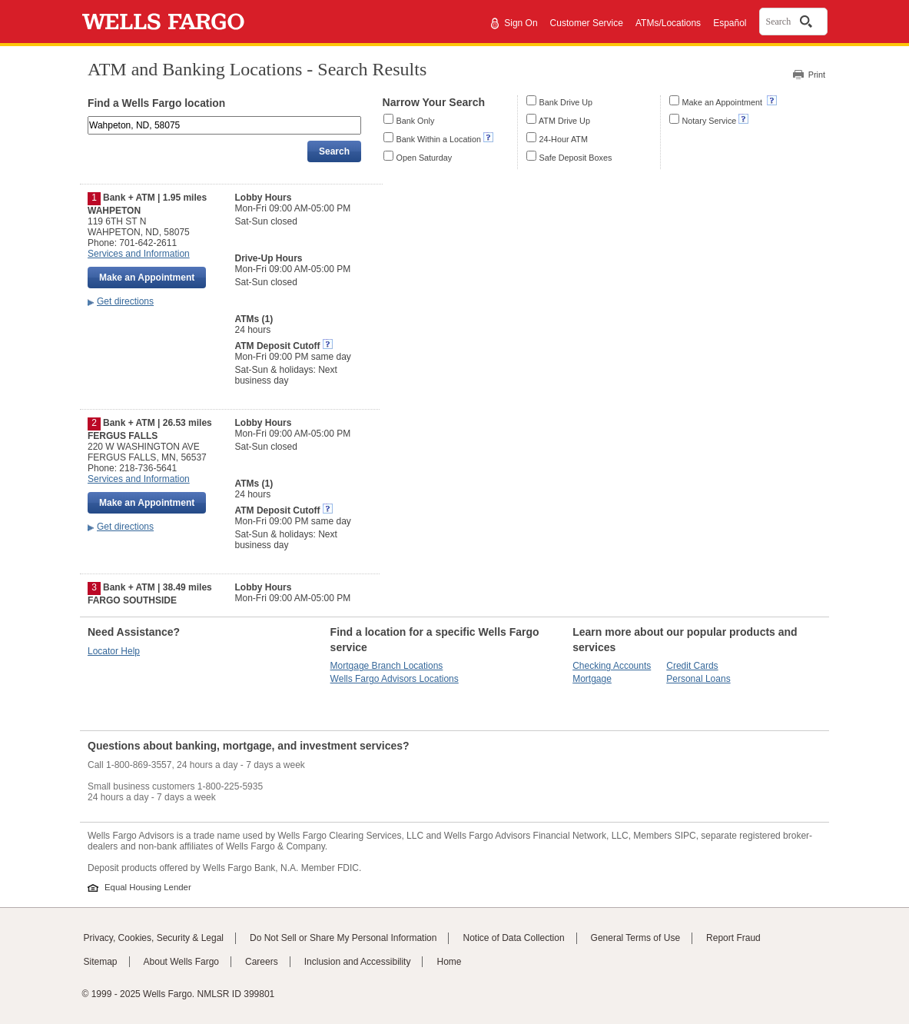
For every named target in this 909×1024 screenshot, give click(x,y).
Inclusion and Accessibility (357, 961)
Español (729, 23)
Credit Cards (692, 665)
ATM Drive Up (564, 120)
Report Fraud (733, 938)
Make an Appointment (723, 102)
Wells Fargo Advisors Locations (394, 678)
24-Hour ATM (563, 139)
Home (448, 961)
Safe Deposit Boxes (575, 157)
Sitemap (101, 961)
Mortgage (592, 678)
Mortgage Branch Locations (386, 665)
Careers (261, 961)
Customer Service (586, 23)
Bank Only (415, 120)
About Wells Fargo (182, 961)
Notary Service (709, 120)
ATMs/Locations (668, 23)
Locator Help (114, 651)
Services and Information (139, 253)
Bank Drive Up (566, 102)
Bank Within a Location (438, 139)
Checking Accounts (611, 665)
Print (816, 74)
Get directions (125, 301)
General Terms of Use (636, 938)
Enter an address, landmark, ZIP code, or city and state (89, 118)
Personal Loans (698, 678)
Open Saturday (424, 157)
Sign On (520, 23)
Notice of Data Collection (513, 938)
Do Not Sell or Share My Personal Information (343, 938)
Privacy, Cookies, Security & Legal (154, 938)
